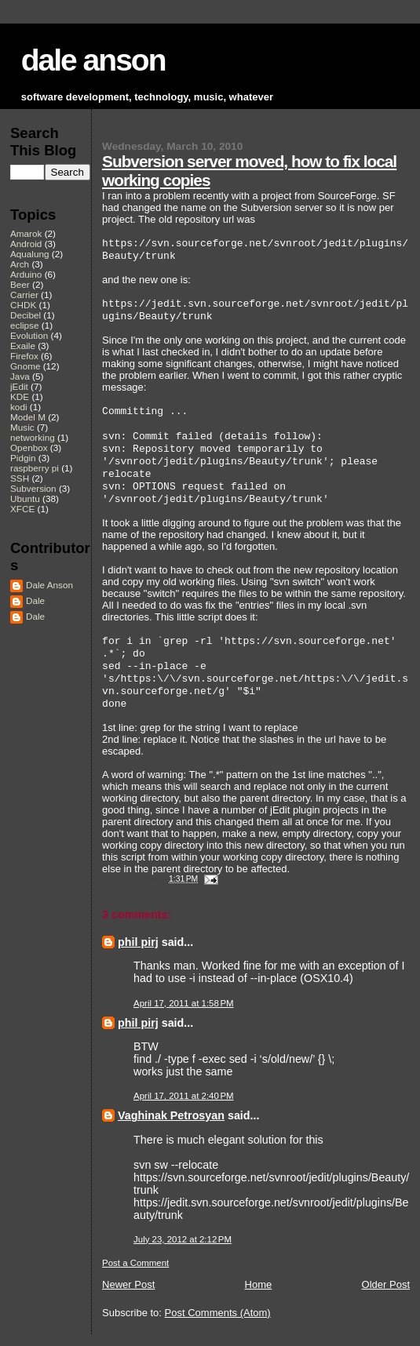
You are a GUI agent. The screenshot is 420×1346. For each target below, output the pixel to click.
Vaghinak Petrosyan (171, 1115)
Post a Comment (135, 1263)
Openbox (29, 447)
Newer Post (128, 1284)
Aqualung (29, 254)
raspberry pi (34, 468)
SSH (19, 478)
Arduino (26, 274)
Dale (35, 600)
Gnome (25, 366)
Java (20, 376)
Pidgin (23, 458)
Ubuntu (25, 498)
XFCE (22, 509)
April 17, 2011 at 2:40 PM (183, 1095)
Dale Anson (49, 585)
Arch (19, 264)
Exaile (22, 345)
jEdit (19, 386)
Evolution (29, 335)
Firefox (24, 356)
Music (22, 427)
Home (258, 1284)
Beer (20, 284)
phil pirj (138, 942)
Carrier (24, 294)
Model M (28, 417)
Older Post (386, 1284)
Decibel (25, 315)
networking (32, 437)
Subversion (33, 488)
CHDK (23, 305)
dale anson (93, 60)
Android (26, 243)
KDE (19, 396)
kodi (18, 407)
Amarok (26, 233)
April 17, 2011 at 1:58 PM (183, 1003)
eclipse (24, 325)
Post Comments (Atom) (218, 1313)
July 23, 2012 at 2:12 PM (182, 1239)
